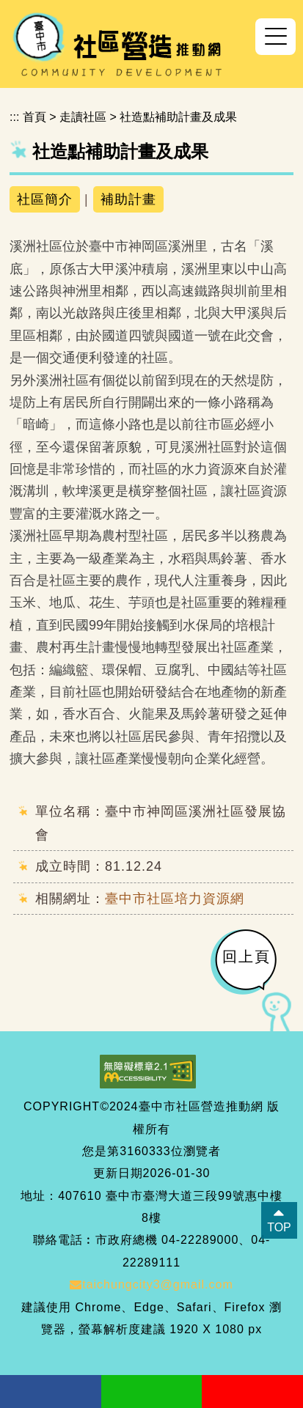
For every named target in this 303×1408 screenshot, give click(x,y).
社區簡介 (45, 199)
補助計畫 (128, 199)
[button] (275, 36)
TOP (279, 1227)
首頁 (34, 117)
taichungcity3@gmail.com (151, 1284)
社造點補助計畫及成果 (178, 117)
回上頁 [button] (246, 956)
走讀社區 (82, 117)
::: (14, 117)
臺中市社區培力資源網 (174, 898)
